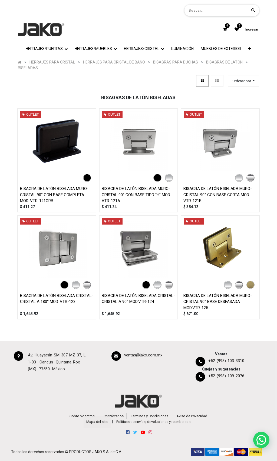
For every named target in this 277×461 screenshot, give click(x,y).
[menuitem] (182, 48)
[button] (250, 48)
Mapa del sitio (97, 422)
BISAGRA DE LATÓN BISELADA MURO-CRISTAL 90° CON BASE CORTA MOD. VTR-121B (217, 194)
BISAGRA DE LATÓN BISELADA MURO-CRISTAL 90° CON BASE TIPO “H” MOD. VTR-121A (136, 194)
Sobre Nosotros (82, 416)
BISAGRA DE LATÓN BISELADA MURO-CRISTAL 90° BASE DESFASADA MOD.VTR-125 (217, 301)
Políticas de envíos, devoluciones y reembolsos (153, 422)
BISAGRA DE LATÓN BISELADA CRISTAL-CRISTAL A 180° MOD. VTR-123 (56, 298)
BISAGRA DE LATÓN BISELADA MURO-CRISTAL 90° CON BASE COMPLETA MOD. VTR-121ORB (54, 194)
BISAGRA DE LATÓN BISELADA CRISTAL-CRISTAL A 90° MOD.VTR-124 (138, 298)
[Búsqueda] (253, 10)
